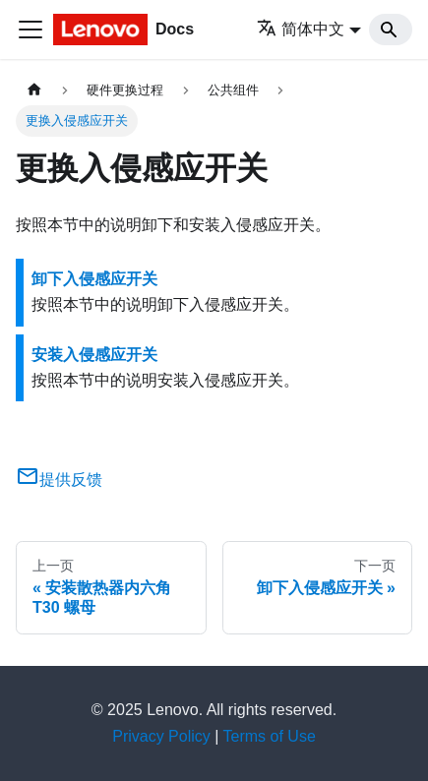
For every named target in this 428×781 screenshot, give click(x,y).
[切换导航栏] (30, 29)
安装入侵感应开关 (94, 354)
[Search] (390, 29)
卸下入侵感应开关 (94, 278)
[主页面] (34, 90)
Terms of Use (269, 736)
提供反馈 (59, 479)
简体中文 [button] (300, 29)
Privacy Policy (161, 736)
